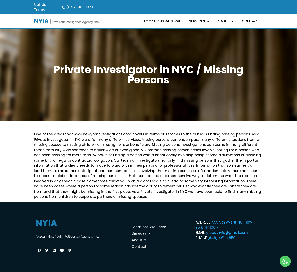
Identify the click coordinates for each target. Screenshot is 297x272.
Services (199, 21)
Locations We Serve (162, 21)
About (225, 21)
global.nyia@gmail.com (227, 232)
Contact (250, 21)
